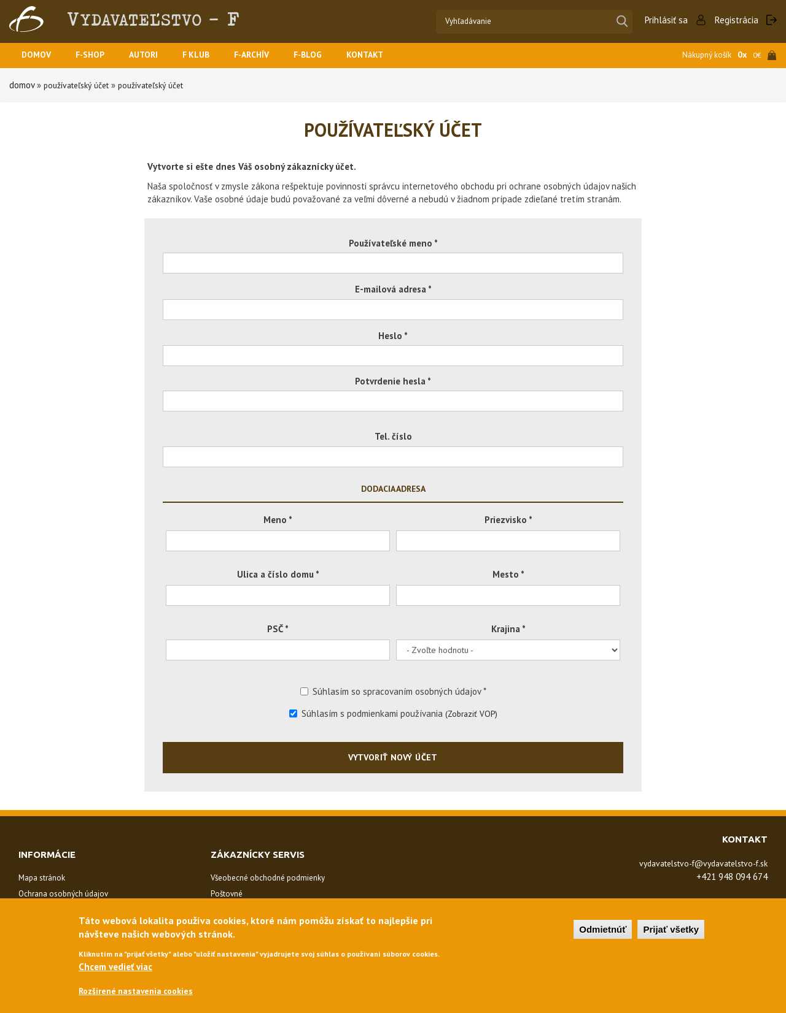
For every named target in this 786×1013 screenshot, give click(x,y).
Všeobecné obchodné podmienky (268, 878)
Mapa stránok (41, 878)
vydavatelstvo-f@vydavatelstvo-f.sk (694, 863)
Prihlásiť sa (666, 20)
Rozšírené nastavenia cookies (140, 990)
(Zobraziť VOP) (471, 713)
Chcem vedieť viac (115, 965)
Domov (37, 55)
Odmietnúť (602, 928)
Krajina (508, 629)
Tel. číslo (393, 436)
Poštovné (227, 894)
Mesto (508, 574)
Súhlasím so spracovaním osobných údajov (393, 691)
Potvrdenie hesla (393, 381)
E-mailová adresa (393, 289)
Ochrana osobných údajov (63, 894)
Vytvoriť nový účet (393, 757)
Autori (151, 55)
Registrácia (736, 20)
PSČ (278, 629)
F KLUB (206, 55)
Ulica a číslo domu (278, 574)
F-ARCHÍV (265, 55)
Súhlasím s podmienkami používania (393, 713)
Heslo (393, 336)
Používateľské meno (393, 243)
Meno (277, 520)
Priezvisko (508, 520)
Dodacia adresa (393, 489)
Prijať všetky (671, 928)
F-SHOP (94, 55)
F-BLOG (325, 55)
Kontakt (385, 55)
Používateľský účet (81, 85)
